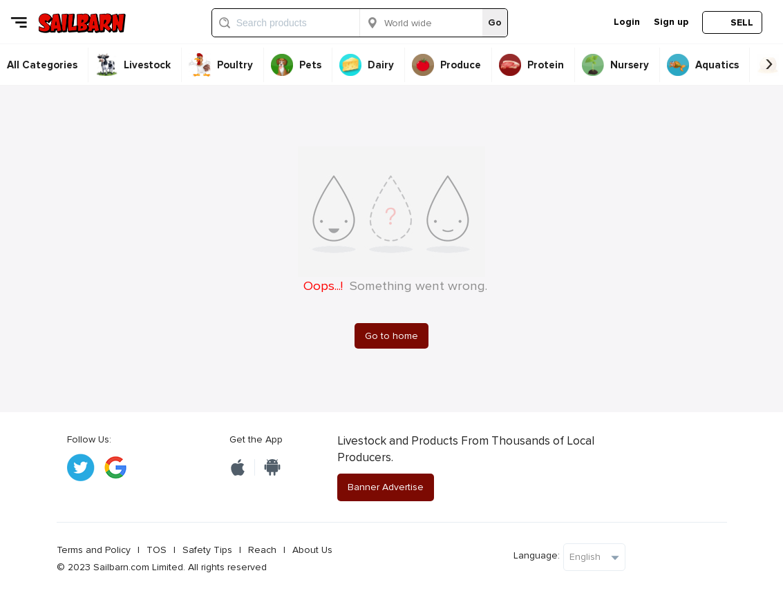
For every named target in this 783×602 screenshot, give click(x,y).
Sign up (671, 22)
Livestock (147, 65)
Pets (310, 65)
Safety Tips (207, 550)
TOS (157, 550)
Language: (536, 555)
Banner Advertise (386, 487)
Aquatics (717, 65)
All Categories (42, 65)
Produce (460, 65)
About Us (312, 550)
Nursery (629, 65)
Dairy (381, 65)
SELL (741, 22)
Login (627, 22)
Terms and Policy (94, 550)
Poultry (235, 65)
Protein (545, 65)
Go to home (391, 336)
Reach (262, 550)
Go (495, 22)
